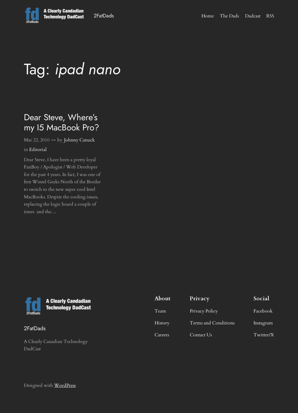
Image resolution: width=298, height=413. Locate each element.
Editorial (38, 149)
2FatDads (104, 15)
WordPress (65, 385)
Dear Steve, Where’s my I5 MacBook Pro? (61, 122)
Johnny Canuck (79, 140)
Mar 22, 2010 (36, 140)
